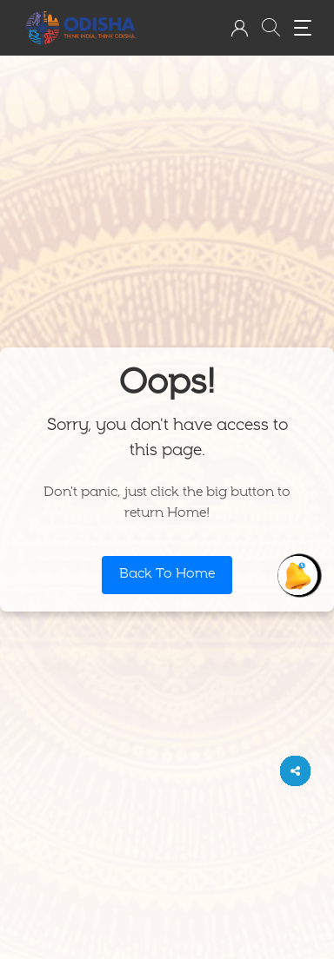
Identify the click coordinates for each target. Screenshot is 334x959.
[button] (239, 27)
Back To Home (167, 575)
